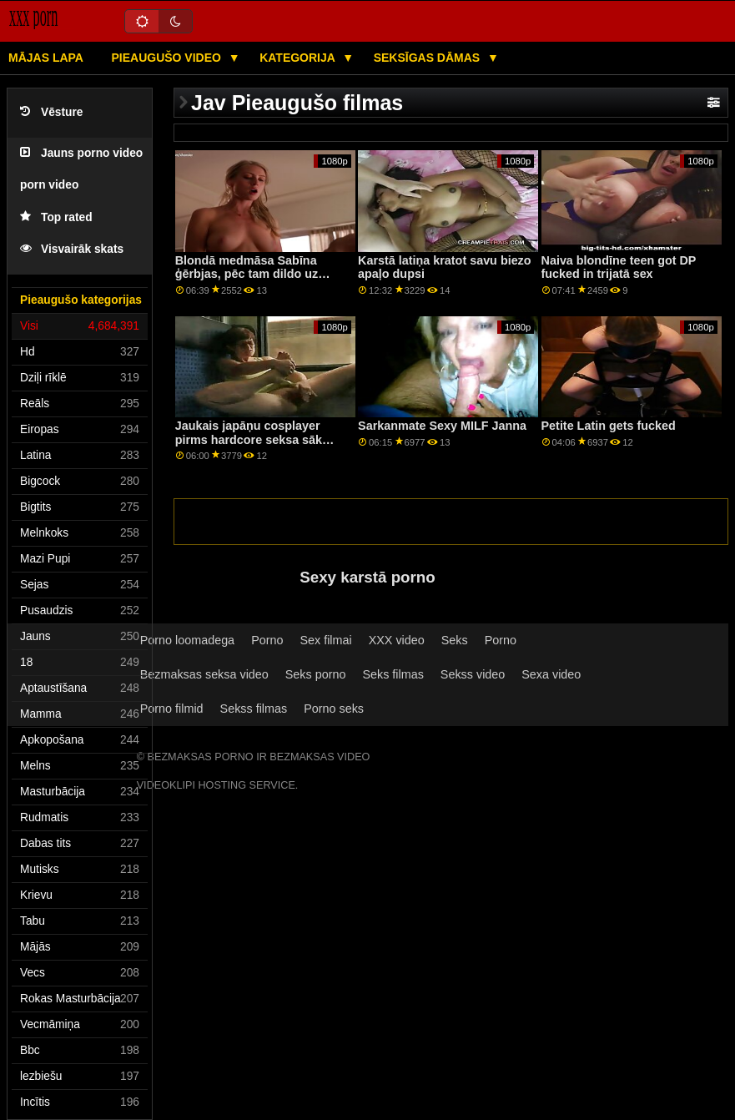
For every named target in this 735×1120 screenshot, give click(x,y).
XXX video (397, 640)
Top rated (56, 217)
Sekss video (472, 674)
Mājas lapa (45, 57)
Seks (454, 640)
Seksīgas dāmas (428, 57)
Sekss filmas (254, 708)
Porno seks (334, 708)
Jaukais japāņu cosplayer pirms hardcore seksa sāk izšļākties (248, 439)
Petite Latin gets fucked (608, 425)
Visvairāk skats (71, 249)
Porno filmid (172, 708)
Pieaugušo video (167, 57)
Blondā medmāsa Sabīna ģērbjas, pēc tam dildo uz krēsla (247, 274)
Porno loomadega (187, 640)
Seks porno (315, 674)
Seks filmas (392, 674)
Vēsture (51, 112)
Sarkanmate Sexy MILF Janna (442, 425)
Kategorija (298, 57)
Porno (267, 640)
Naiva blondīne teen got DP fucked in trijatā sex (619, 267)
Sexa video (551, 674)
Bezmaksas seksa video (204, 674)
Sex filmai (325, 640)
